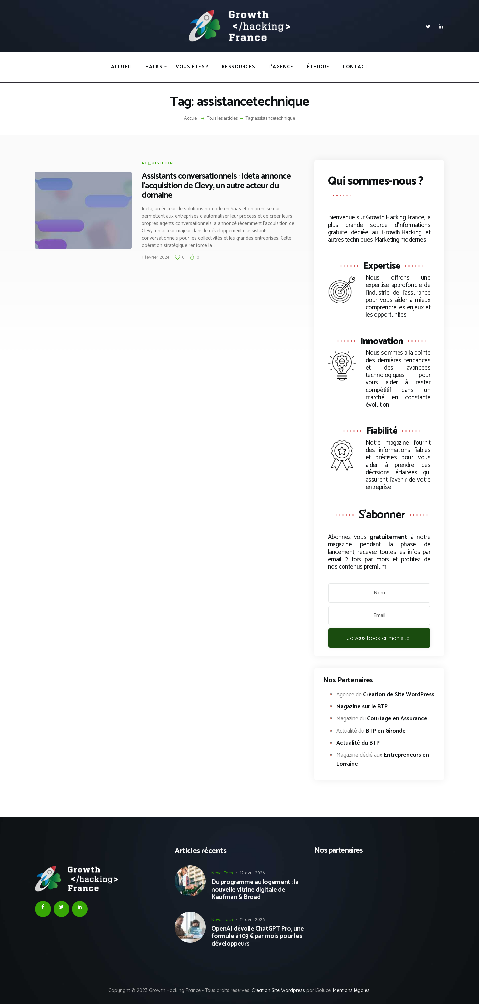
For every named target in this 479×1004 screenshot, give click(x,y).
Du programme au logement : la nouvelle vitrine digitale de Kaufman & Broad (255, 890)
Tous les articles (222, 118)
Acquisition (157, 163)
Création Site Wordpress (278, 990)
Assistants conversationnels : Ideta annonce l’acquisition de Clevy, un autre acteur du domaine (216, 186)
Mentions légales (351, 990)
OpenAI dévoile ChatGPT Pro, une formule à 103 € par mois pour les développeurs (257, 936)
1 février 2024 (155, 257)
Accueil (191, 119)
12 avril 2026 (252, 872)
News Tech (222, 872)
